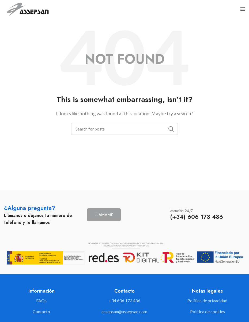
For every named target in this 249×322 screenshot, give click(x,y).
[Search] (124, 129)
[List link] (124, 300)
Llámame (104, 214)
